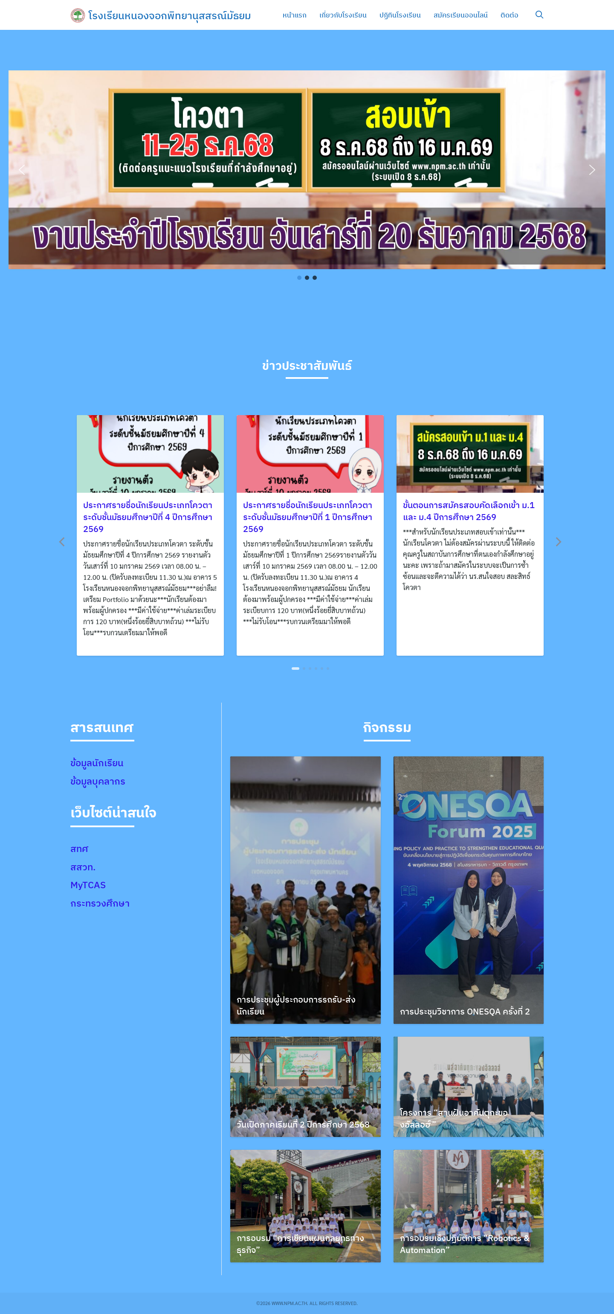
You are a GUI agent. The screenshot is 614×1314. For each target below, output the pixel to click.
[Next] (557, 541)
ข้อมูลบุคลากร (97, 781)
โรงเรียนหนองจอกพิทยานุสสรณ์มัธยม (170, 15)
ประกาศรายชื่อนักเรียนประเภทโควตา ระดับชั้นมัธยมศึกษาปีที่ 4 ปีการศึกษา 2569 (147, 517)
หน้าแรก (295, 15)
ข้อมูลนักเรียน (97, 762)
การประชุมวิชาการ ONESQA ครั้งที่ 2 (465, 1011)
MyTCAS (88, 884)
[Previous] (62, 541)
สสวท (81, 866)
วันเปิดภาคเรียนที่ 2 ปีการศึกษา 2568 (303, 1124)
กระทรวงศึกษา (100, 903)
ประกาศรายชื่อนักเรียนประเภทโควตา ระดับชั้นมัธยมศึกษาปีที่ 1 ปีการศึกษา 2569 (307, 517)
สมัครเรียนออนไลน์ (461, 15)
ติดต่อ (509, 15)
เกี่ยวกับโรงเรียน (343, 15)
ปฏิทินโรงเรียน (400, 15)
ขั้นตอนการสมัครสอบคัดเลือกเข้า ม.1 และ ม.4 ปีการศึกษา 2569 (469, 511)
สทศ (79, 848)
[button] (22, 170)
